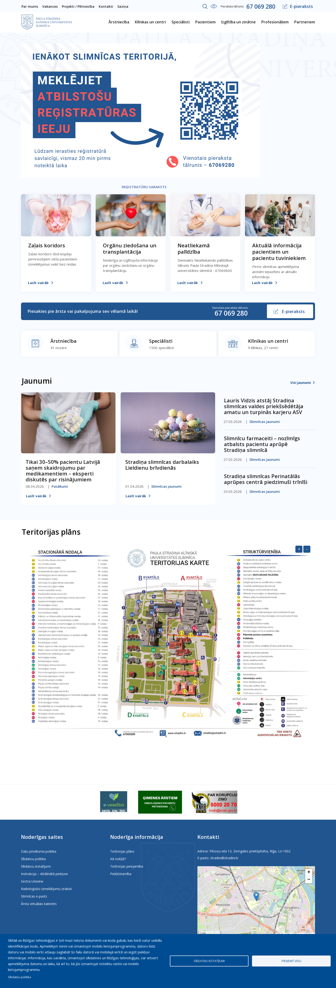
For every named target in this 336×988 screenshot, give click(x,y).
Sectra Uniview (32, 881)
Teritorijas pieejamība (126, 866)
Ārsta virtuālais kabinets (39, 903)
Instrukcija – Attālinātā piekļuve (44, 874)
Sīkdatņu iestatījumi (36, 866)
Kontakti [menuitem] (106, 6)
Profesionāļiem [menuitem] (275, 22)
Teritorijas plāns (122, 851)
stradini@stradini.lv (224, 858)
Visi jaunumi (300, 382)
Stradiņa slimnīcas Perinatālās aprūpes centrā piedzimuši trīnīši (265, 478)
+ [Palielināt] (299, 549)
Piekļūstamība (120, 874)
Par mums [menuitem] (29, 6)
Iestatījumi (213, 6)
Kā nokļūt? (118, 859)
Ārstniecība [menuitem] (118, 22)
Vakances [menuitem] (50, 6)
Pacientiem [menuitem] (205, 22)
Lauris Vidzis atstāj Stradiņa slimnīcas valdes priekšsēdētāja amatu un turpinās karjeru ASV (263, 406)
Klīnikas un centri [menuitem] (150, 22)
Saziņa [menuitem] (122, 6)
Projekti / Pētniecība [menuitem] (78, 6)
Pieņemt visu (291, 961)
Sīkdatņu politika (33, 859)
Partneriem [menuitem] (304, 22)
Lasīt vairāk (38, 282)
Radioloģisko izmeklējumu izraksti (46, 889)
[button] (256, 896)
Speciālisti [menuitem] (181, 22)
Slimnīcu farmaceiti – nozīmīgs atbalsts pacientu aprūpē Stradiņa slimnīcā (262, 444)
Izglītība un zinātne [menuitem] (238, 22)
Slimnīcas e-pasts (34, 896)
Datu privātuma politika (38, 851)
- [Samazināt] (307, 549)
